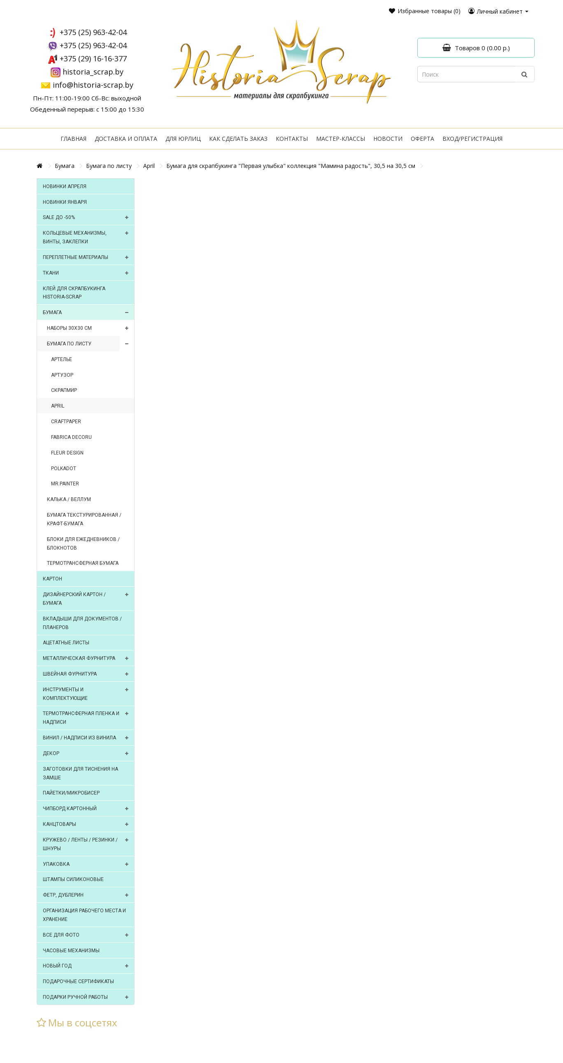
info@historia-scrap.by (93, 85)
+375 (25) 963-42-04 (93, 32)
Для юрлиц (183, 138)
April (149, 166)
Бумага (64, 166)
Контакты (292, 138)
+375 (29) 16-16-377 (93, 58)
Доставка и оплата (126, 138)
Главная (73, 138)
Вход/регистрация (472, 138)
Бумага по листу (109, 166)
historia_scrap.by (93, 72)
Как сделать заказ (238, 138)
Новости (387, 138)
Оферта (422, 138)
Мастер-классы (340, 138)
